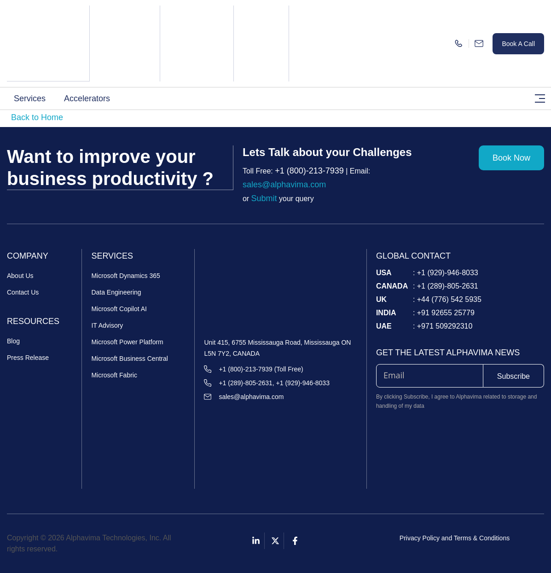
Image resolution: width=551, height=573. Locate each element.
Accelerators (87, 98)
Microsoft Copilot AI (119, 309)
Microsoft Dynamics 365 (125, 275)
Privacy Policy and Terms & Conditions (455, 538)
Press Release (28, 357)
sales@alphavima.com (284, 184)
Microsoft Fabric (114, 375)
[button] (32, 98)
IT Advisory (107, 325)
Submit (264, 198)
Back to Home (37, 117)
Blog (13, 341)
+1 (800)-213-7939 (309, 170)
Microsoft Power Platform (127, 342)
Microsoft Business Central (129, 358)
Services (30, 98)
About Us (20, 275)
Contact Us (23, 292)
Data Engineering (116, 292)
